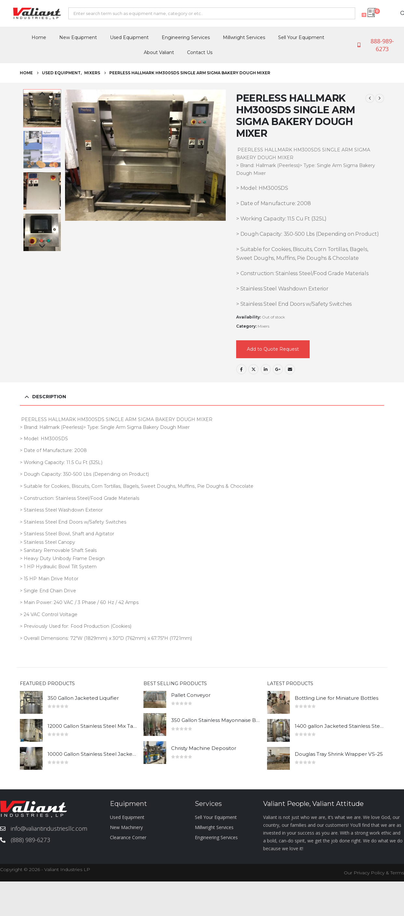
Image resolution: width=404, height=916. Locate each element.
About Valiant (159, 52)
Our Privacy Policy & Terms (374, 873)
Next (42, 246)
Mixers (263, 326)
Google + (278, 369)
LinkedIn (266, 369)
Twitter (253, 369)
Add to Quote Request (273, 349)
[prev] (369, 98)
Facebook (241, 369)
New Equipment (78, 37)
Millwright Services (244, 37)
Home (39, 37)
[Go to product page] (31, 702)
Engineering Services (186, 37)
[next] (379, 98)
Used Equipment (129, 37)
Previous (42, 94)
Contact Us (199, 52)
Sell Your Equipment (301, 37)
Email (290, 369)
